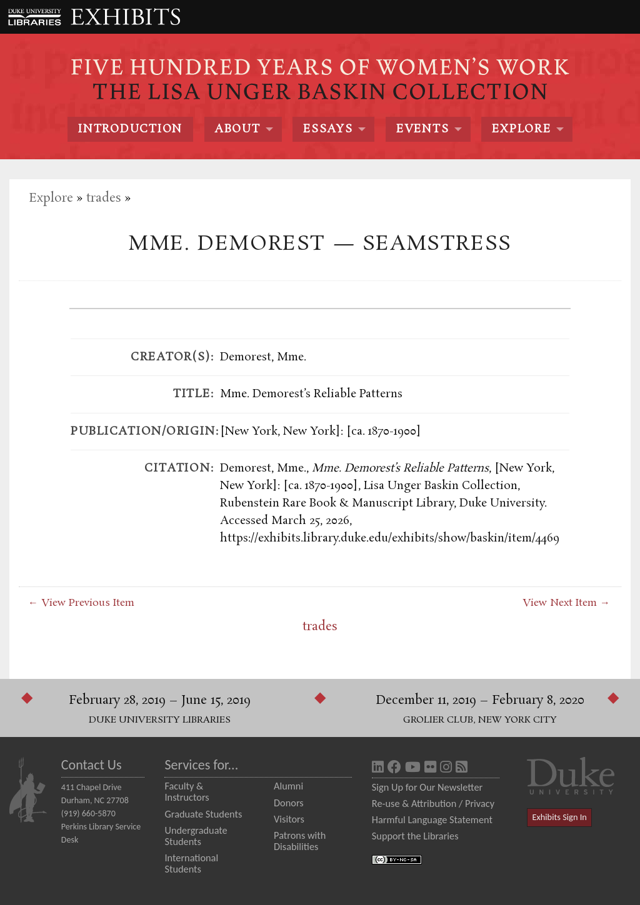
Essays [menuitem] (327, 129)
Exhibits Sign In (559, 817)
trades (103, 198)
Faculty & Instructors (186, 791)
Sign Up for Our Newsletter (427, 787)
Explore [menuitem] (521, 129)
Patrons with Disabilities (300, 841)
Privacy (479, 803)
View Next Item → (566, 603)
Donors (289, 802)
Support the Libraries (415, 835)
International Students (191, 863)
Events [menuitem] (422, 129)
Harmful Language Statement (432, 819)
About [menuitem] (238, 129)
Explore (51, 198)
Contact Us (91, 764)
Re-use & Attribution (414, 803)
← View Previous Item (81, 603)
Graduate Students (203, 814)
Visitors (289, 819)
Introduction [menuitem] (130, 129)
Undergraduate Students (195, 836)
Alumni (288, 785)
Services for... (201, 764)
